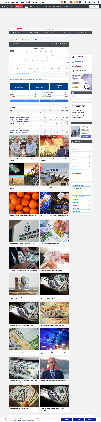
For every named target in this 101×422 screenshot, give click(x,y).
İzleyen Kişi (87, 96)
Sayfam (71, 6)
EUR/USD (12, 115)
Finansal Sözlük (62, 407)
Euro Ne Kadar (81, 202)
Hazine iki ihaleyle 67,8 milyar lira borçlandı (51, 270)
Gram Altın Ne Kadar (81, 188)
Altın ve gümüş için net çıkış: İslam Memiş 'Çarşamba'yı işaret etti (54, 159)
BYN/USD (12, 130)
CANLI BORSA (77, 61)
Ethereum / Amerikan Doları (21, 132)
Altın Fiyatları (62, 413)
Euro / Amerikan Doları (20, 115)
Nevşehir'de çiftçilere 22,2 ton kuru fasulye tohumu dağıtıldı (22, 159)
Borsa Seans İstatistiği (63, 402)
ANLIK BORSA (77, 57)
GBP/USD (12, 117)
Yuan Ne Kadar (81, 208)
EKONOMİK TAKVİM (79, 71)
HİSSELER (76, 66)
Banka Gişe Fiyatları (41, 29)
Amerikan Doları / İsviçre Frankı (22, 121)
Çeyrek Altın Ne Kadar (81, 185)
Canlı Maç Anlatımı (46, 413)
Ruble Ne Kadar (81, 211)
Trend (27, 415)
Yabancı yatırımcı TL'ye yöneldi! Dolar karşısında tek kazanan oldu (22, 290)
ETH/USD (12, 132)
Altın (31, 6)
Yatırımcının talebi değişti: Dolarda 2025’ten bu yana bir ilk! (54, 330)
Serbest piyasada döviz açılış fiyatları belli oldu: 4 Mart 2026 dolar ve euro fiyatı (23, 351)
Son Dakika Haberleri (30, 402)
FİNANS (4, 6)
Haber (45, 6)
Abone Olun (85, 136)
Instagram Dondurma (79, 415)
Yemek (27, 409)
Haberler (27, 405)
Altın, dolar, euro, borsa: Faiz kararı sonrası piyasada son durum (54, 216)
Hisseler (60, 409)
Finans (27, 407)
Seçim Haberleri (45, 411)
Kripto (41, 6)
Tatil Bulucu (77, 409)
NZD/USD (12, 126)
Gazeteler (44, 415)
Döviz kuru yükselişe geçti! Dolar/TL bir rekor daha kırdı (23, 270)
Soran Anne (77, 407)
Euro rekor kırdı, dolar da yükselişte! (50, 243)
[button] (2, 2)
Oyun (76, 402)
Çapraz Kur (32, 29)
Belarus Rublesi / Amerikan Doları (23, 130)
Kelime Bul (77, 405)
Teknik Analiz (24, 100)
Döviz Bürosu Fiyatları (51, 29)
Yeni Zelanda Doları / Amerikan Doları (23, 126)
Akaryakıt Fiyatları (81, 173)
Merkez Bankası (25, 29)
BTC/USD (12, 128)
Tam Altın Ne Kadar (81, 191)
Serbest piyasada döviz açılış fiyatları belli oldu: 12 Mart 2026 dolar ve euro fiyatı (54, 290)
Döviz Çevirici (77, 141)
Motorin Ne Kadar (81, 179)
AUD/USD (12, 123)
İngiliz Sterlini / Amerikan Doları (22, 117)
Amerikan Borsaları (57, 6)
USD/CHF (12, 121)
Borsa (11, 6)
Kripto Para (61, 411)
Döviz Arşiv (59, 29)
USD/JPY (11, 119)
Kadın (27, 411)
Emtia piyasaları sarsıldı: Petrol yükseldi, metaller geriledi (22, 187)
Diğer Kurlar (54, 100)
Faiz (50, 6)
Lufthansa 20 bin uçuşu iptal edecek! (50, 187)
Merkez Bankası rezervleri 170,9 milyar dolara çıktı (22, 243)
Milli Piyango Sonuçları (80, 411)
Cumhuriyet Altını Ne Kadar (81, 196)
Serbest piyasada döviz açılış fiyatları (19, 371)
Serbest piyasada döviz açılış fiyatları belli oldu (21, 310)
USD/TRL (12, 112)
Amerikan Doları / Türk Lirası (22, 112)
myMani (66, 6)
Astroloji (44, 407)
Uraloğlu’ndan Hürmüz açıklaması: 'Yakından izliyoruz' (54, 350)
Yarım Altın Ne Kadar (81, 194)
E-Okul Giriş (78, 413)
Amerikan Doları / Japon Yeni (22, 119)
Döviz (26, 6)
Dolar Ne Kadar (81, 199)
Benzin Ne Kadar (81, 176)
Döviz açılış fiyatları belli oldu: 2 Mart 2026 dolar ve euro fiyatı (53, 372)
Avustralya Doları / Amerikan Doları (23, 123)
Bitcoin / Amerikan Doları (21, 128)
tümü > (66, 107)
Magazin (27, 413)
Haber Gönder (86, 397)
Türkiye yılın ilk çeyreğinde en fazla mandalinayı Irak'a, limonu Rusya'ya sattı (23, 216)
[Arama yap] (86, 2)
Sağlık (43, 405)
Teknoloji (44, 402)
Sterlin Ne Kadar (81, 205)
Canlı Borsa (61, 405)
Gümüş (36, 6)
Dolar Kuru (61, 415)
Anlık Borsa (19, 6)
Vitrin (43, 409)
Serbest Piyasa (13, 29)
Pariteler (19, 29)
